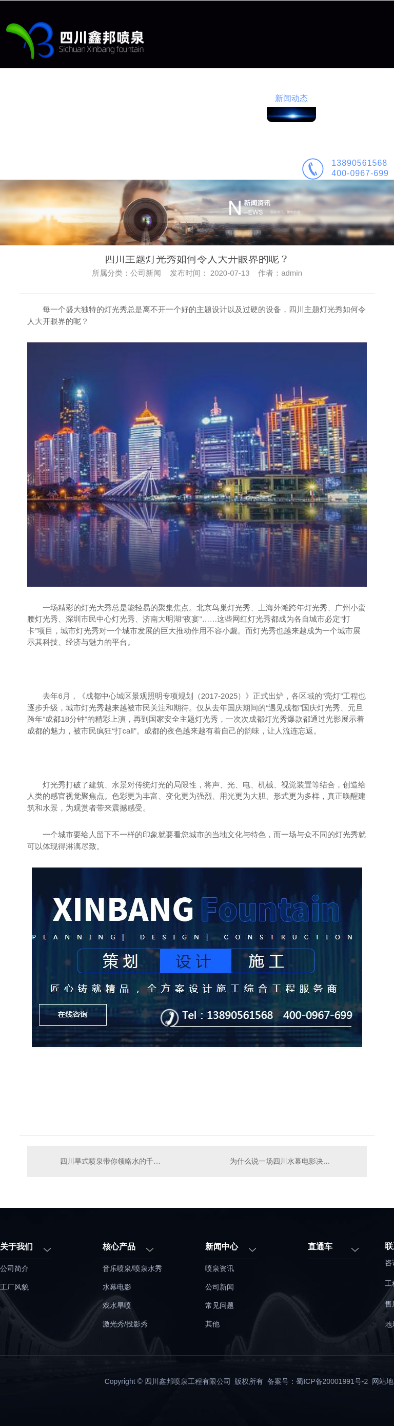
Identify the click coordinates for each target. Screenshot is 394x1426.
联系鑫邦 (45, 166)
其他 (212, 1324)
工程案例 (143, 98)
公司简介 (340, 98)
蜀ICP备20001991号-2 (332, 1381)
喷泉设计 (192, 98)
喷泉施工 (242, 98)
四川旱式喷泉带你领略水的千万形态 (112, 1161)
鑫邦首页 (45, 98)
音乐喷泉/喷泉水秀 (132, 1268)
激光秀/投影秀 (125, 1324)
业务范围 (94, 98)
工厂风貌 (14, 1287)
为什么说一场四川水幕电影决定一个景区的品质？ (293, 1161)
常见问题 (219, 1305)
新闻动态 (291, 98)
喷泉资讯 (219, 1268)
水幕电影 (117, 1287)
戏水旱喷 (117, 1305)
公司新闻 (219, 1287)
